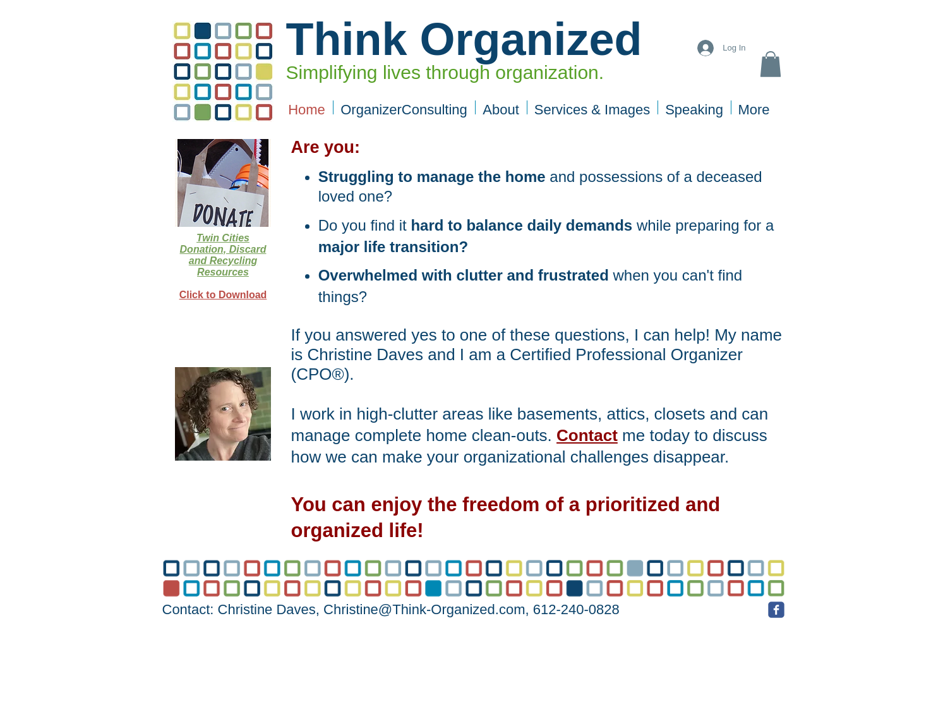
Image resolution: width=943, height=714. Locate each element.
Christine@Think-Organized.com (424, 609)
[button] (770, 64)
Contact (587, 435)
